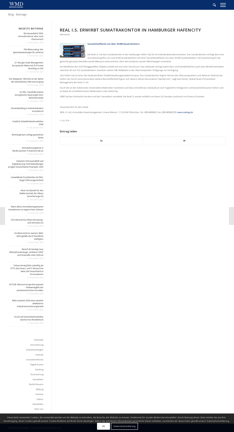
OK (103, 426)
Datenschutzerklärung (124, 426)
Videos (40, 399)
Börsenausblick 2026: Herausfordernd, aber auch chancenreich (30, 36)
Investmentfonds (34, 359)
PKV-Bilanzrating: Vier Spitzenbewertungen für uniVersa (28, 51)
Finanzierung (37, 374)
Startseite (38, 339)
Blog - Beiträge (17, 14)
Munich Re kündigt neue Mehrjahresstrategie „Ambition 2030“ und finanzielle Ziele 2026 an (26, 252)
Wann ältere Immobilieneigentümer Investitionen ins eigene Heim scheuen (25, 208)
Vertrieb (39, 354)
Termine (39, 394)
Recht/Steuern (36, 384)
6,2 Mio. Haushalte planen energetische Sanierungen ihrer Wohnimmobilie (29, 95)
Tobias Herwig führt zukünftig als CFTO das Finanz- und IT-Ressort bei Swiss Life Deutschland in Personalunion (26, 270)
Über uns (38, 408)
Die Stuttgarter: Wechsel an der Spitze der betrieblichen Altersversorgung (26, 80)
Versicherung (36, 344)
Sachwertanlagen (34, 349)
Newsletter (38, 404)
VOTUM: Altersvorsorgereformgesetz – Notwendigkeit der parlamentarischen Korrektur (26, 287)
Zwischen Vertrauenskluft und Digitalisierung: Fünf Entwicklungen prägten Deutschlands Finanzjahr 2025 (25, 164)
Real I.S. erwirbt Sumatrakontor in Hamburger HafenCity (130, 30)
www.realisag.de (185, 112)
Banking (39, 369)
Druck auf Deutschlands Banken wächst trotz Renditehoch (28, 318)
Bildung (39, 389)
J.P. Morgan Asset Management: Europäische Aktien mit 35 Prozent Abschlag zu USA (27, 65)
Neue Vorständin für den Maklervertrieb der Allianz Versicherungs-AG (31, 193)
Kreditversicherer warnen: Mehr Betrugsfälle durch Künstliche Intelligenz (28, 236)
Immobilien (65, 34)
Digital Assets (36, 364)
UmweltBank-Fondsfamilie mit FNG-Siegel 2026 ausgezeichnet (27, 179)
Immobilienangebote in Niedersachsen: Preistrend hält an (27, 149)
